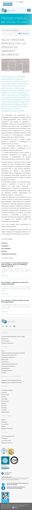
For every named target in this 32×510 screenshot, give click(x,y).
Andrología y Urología (6, 390)
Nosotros (4, 332)
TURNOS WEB (8, 4)
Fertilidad (4, 347)
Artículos (4, 243)
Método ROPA (4, 359)
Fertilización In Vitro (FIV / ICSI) (8, 355)
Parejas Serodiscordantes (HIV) (9, 364)
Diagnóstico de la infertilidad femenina (11, 380)
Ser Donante (5, 2)
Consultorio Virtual (6, 440)
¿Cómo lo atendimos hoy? (8, 436)
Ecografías (4, 392)
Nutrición (3, 403)
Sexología (3, 410)
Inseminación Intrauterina (8, 357)
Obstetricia (4, 405)
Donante (3, 372)
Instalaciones (4, 338)
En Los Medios (22, 22)
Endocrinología (5, 394)
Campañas (5, 246)
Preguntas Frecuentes (8, 254)
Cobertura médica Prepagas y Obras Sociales (13, 336)
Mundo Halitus (11, 22)
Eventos (4, 251)
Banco (3, 351)
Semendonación (5, 368)
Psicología (3, 407)
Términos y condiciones (7, 343)
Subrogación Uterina (6, 370)
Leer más (4, 276)
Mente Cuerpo (5, 401)
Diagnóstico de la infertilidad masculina (11, 382)
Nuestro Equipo (5, 341)
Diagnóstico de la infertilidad (11, 376)
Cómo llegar (4, 438)
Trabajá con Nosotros (6, 443)
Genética (3, 397)
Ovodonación (4, 362)
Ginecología (4, 399)
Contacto (4, 432)
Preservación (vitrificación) (8, 366)
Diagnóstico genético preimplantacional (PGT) (13, 353)
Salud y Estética (5, 412)
